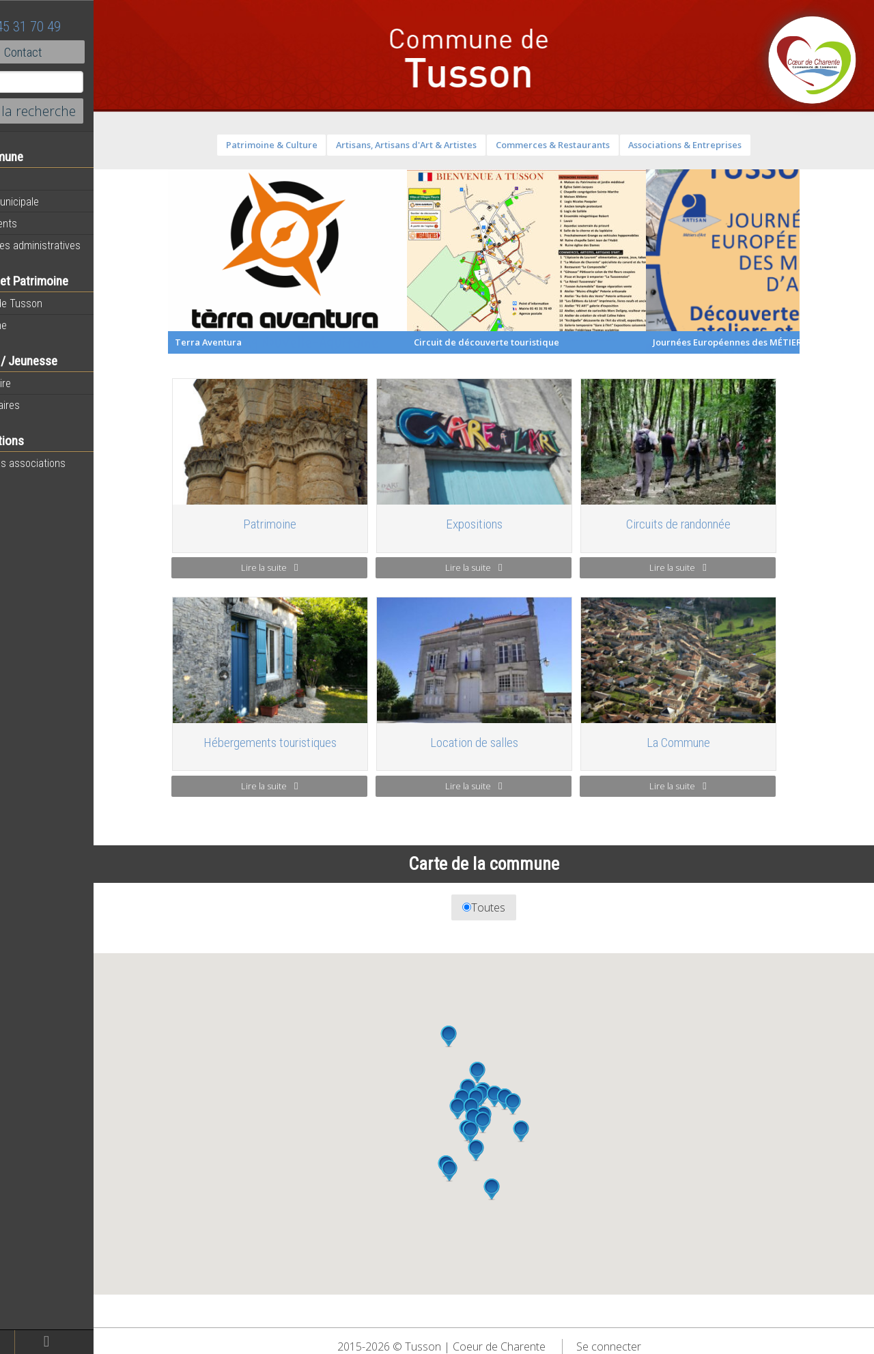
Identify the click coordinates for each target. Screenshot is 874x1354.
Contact (75, 52)
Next (838, 261)
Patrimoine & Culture (300, 145)
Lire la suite (297, 567)
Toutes (512, 907)
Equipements (41, 223)
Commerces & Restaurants (581, 145)
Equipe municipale (52, 201)
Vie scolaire (38, 383)
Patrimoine (36, 325)
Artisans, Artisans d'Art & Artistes (435, 145)
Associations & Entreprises (713, 145)
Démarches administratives (72, 245)
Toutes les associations (65, 463)
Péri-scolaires (42, 405)
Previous (186, 261)
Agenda (29, 179)
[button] (505, 1150)
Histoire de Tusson (53, 303)
